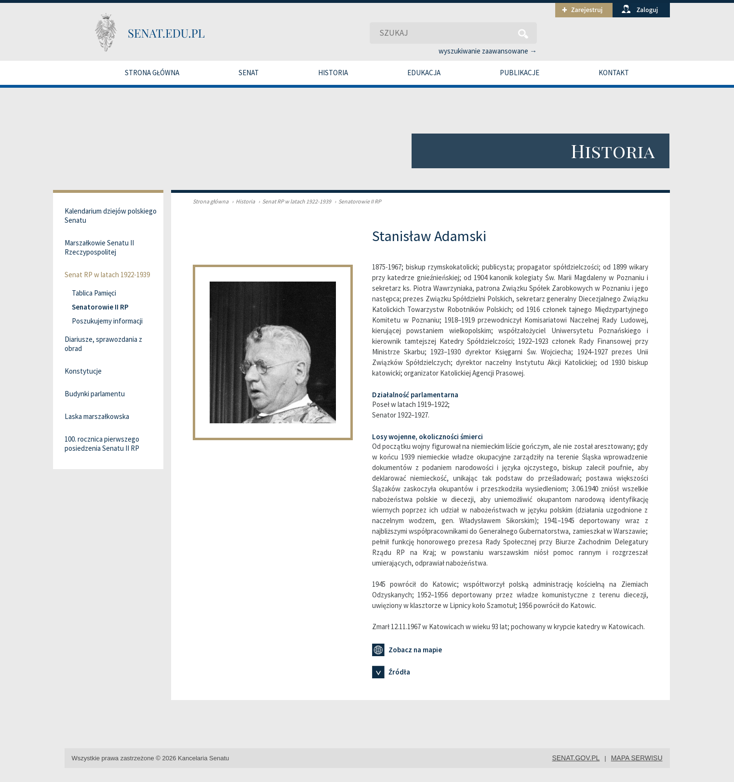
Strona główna (152, 72)
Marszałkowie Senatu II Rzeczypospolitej (99, 247)
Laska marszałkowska (97, 416)
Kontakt (614, 72)
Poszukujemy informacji (107, 320)
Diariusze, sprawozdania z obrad (103, 344)
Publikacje (519, 72)
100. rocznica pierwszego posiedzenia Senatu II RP (102, 443)
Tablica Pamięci (94, 292)
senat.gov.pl (576, 758)
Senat (249, 72)
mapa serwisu (637, 758)
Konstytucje (83, 371)
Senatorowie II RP (356, 201)
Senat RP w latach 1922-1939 (293, 201)
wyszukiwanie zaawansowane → (488, 50)
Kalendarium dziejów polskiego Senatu (111, 215)
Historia (333, 72)
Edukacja (423, 72)
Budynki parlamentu (95, 393)
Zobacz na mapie (407, 650)
